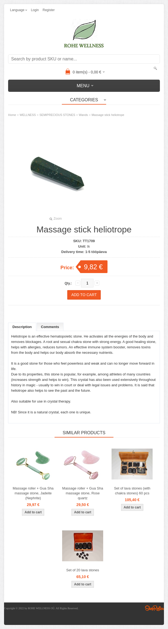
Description (22, 327)
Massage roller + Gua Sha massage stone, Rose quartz (82, 493)
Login (35, 10)
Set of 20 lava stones (82, 570)
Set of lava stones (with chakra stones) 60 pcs (132, 490)
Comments (50, 327)
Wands (83, 114)
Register (49, 10)
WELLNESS (28, 114)
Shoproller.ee (154, 608)
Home (12, 114)
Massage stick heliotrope (108, 114)
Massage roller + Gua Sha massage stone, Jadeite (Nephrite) (33, 493)
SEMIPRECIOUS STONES (57, 114)
